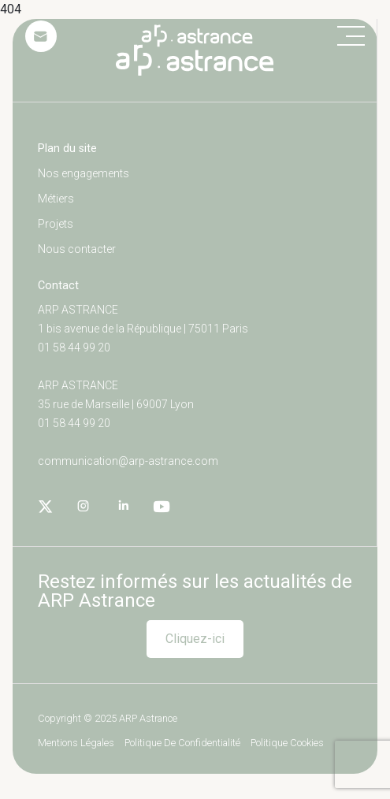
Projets (55, 223)
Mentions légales (76, 743)
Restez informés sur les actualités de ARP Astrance (195, 591)
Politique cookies (287, 743)
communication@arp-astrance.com (128, 461)
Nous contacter (77, 249)
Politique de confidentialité (182, 743)
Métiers (56, 198)
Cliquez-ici (195, 638)
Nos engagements (83, 173)
